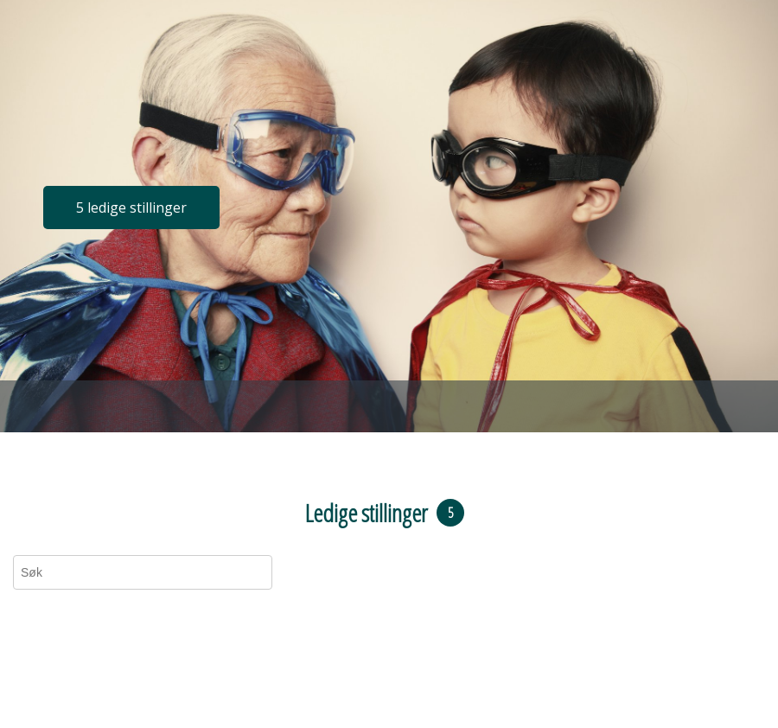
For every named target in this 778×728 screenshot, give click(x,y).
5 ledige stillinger (131, 207)
